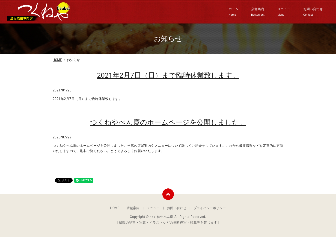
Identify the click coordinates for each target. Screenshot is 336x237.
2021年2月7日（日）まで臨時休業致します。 (168, 75)
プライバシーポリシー (209, 208)
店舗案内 (258, 12)
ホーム (233, 12)
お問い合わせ (313, 12)
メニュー (283, 12)
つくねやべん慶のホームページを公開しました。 (168, 122)
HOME (57, 60)
